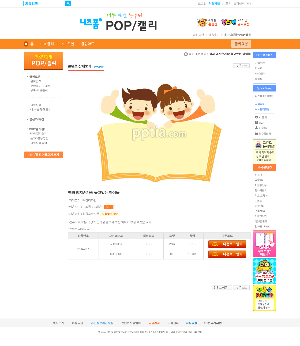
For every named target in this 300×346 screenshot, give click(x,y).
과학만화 (259, 205)
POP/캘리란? (38, 133)
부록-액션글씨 (39, 90)
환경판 (258, 174)
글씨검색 (35, 81)
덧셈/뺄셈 (260, 210)
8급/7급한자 (261, 221)
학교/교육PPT (262, 195)
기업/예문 (260, 62)
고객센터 (239, 3)
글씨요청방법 (38, 142)
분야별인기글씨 (40, 85)
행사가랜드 (261, 190)
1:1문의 (226, 3)
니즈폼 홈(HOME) (264, 96)
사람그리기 (261, 216)
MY (249, 3)
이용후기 (214, 34)
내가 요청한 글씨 (40, 109)
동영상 (258, 78)
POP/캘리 (200, 54)
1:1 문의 (263, 117)
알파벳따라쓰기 (263, 226)
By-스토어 (260, 73)
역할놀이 (259, 180)
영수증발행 (265, 133)
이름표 (258, 200)
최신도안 (198, 34)
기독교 (258, 68)
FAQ (261, 122)
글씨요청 (35, 104)
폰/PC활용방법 (39, 138)
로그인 (202, 3)
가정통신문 (261, 185)
